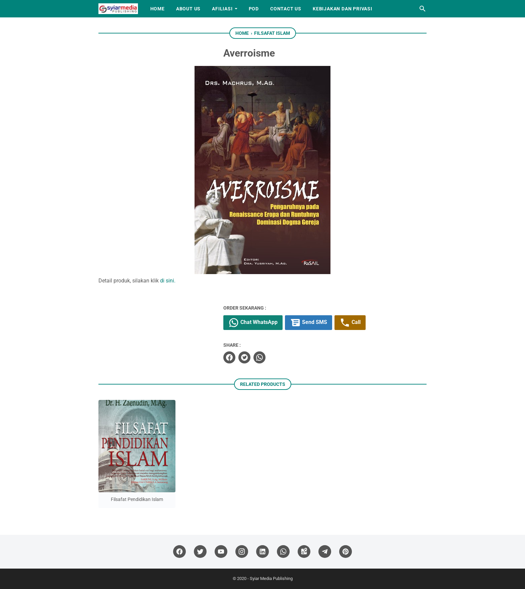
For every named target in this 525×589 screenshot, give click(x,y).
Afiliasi (222, 8)
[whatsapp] (259, 357)
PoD (254, 8)
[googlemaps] (304, 551)
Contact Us (285, 8)
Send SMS (308, 322)
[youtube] (221, 551)
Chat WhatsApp (253, 322)
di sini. (167, 280)
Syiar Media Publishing (271, 578)
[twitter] (244, 357)
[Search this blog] (423, 9)
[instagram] (241, 551)
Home (157, 8)
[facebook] (229, 357)
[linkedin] (262, 551)
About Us (188, 8)
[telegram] (324, 551)
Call (350, 322)
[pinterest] (345, 551)
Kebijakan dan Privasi (342, 8)
